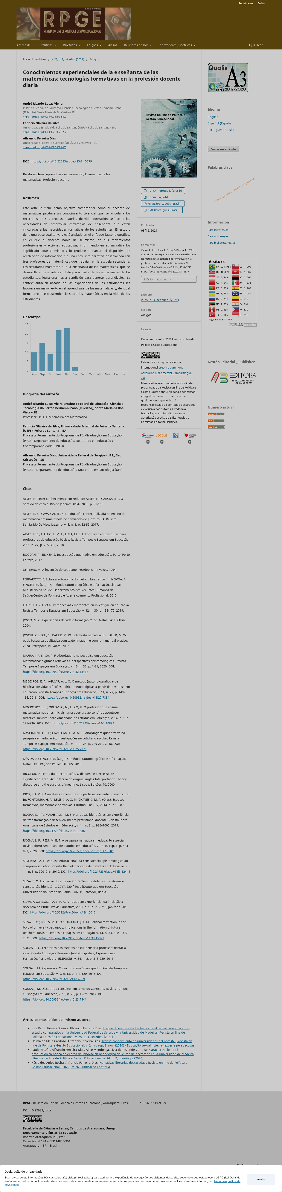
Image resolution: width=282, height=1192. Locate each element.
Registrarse (245, 3)
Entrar (262, 3)
